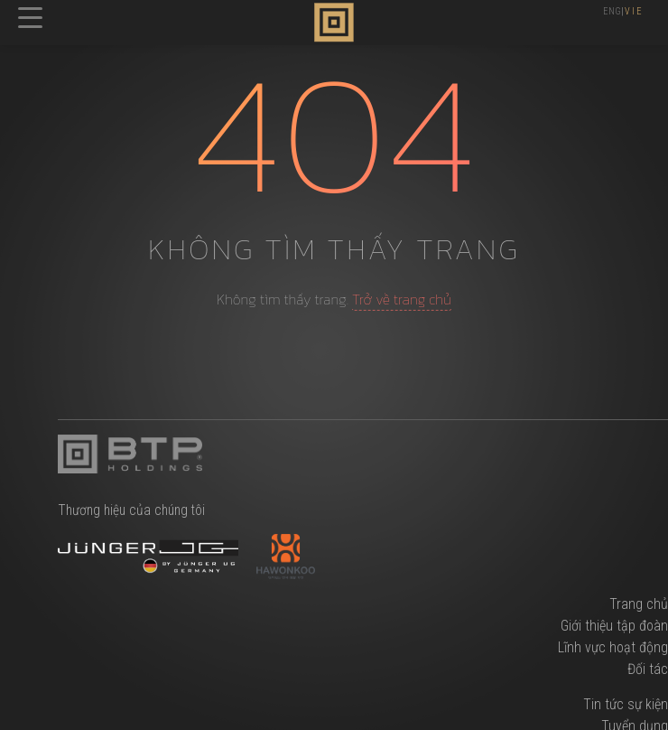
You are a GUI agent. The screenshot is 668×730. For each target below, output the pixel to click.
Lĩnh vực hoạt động (613, 647)
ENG (612, 11)
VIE (634, 11)
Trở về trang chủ (401, 299)
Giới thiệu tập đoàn (614, 625)
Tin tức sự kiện (625, 704)
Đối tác (647, 669)
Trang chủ (638, 604)
